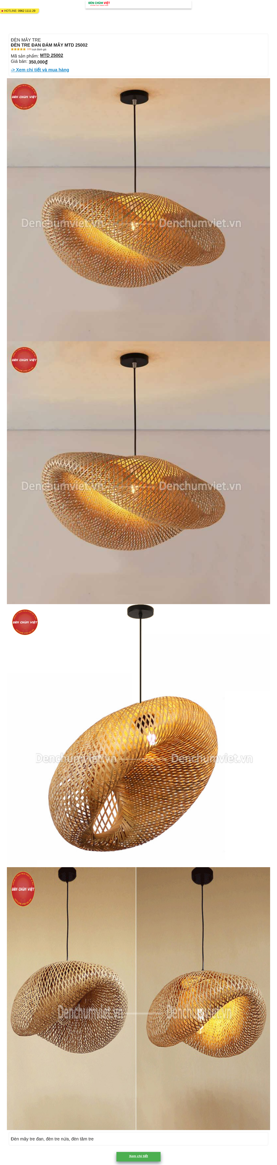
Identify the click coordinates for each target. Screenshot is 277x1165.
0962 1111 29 (26, 10)
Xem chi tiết (138, 1156)
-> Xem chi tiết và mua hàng (40, 69)
